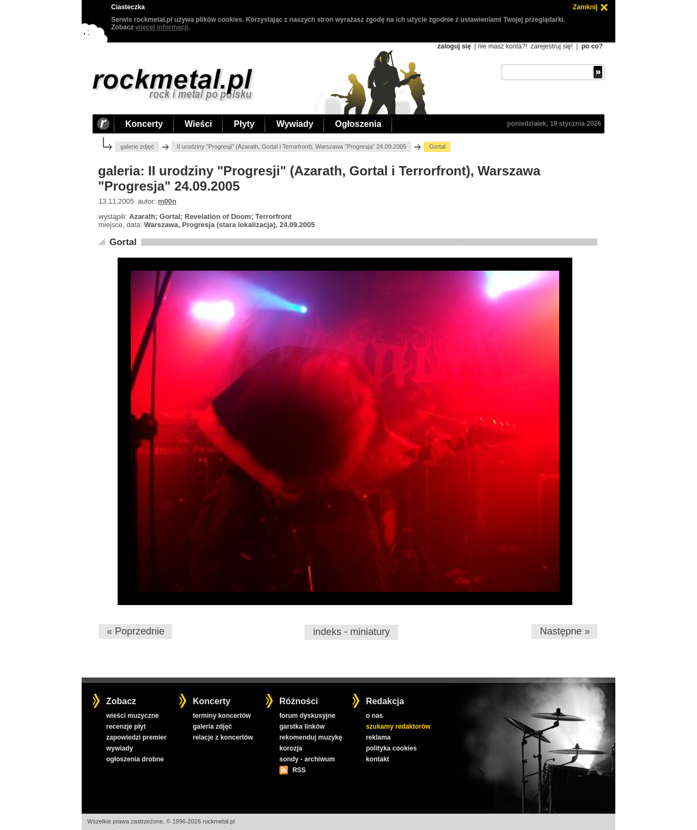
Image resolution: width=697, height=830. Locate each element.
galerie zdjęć (137, 146)
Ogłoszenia (358, 124)
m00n (167, 201)
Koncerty (144, 124)
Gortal (123, 242)
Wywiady (294, 124)
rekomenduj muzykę (310, 737)
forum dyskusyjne (307, 715)
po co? (592, 46)
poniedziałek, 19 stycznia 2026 (554, 123)
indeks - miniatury (351, 631)
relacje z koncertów (223, 737)
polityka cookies (391, 748)
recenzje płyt (126, 726)
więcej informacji (162, 27)
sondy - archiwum (307, 759)
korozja (290, 748)
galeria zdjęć (212, 726)
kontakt (377, 759)
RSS (298, 770)
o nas (374, 715)
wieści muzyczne (132, 715)
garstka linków (302, 726)
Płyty (244, 124)
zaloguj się (453, 46)
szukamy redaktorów (398, 726)
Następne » (565, 631)
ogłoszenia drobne (135, 759)
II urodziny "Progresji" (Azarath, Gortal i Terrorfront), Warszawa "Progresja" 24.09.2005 (292, 146)
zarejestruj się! (551, 46)
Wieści (198, 124)
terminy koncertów (222, 715)
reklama (378, 737)
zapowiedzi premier (136, 737)
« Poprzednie (135, 631)
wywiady (119, 748)
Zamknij (585, 7)
